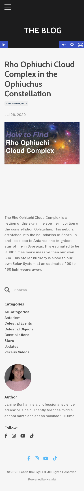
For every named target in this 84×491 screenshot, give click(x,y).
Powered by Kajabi (42, 479)
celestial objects (16, 103)
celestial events (18, 323)
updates (11, 346)
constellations (16, 335)
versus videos (17, 352)
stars (9, 340)
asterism (12, 318)
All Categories (16, 312)
